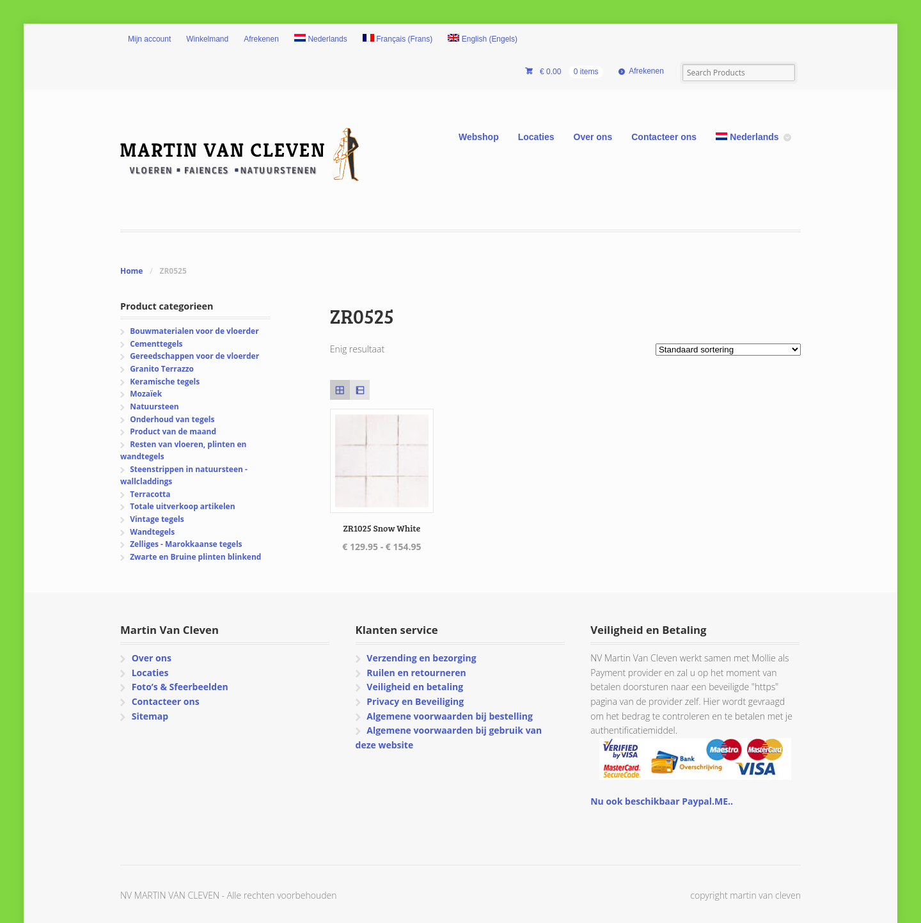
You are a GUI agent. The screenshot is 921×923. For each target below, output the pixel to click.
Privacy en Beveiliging (415, 701)
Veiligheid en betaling (414, 687)
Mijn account (149, 39)
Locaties (536, 137)
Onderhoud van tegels (172, 419)
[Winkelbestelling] (728, 349)
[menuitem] (321, 40)
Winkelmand (207, 39)
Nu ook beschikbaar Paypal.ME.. (661, 801)
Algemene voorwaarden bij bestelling (449, 716)
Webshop (479, 137)
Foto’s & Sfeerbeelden (180, 687)
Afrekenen (261, 39)
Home (131, 270)
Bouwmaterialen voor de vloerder (194, 331)
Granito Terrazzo (162, 368)
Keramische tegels (165, 381)
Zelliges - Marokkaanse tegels (186, 544)
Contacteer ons (664, 137)
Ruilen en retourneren (416, 673)
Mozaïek (146, 393)
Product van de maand (173, 431)
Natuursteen (154, 406)
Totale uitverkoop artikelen (182, 506)
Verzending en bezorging (421, 658)
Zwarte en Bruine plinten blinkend (195, 556)
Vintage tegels (157, 519)
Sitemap (150, 716)
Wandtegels (152, 531)
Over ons (593, 137)
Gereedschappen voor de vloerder (194, 356)
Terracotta (150, 494)
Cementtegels (156, 343)
